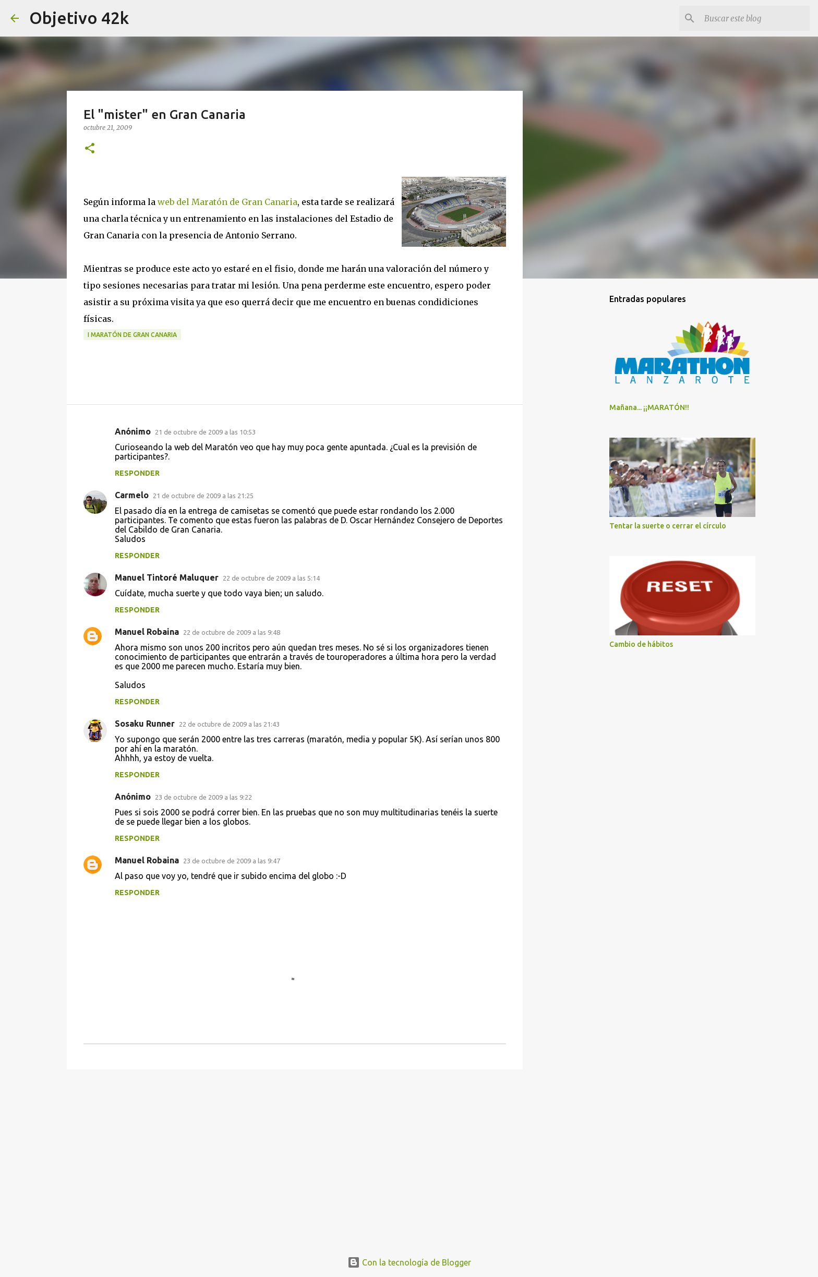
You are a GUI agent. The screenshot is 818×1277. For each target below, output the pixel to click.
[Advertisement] (295, 1158)
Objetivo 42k (79, 17)
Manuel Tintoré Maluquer (167, 577)
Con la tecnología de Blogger (409, 1262)
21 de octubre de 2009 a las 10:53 (205, 432)
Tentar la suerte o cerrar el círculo (667, 526)
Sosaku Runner (145, 723)
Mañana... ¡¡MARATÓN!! (649, 407)
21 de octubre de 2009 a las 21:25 (203, 495)
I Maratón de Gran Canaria (132, 334)
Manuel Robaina (147, 631)
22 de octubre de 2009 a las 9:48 (231, 632)
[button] (89, 149)
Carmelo (132, 495)
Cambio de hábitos (641, 644)
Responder (137, 473)
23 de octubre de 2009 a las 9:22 (203, 797)
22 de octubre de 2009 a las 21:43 (229, 724)
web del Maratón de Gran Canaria (227, 202)
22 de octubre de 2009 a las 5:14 (271, 578)
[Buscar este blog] (755, 18)
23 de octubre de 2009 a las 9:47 (231, 860)
